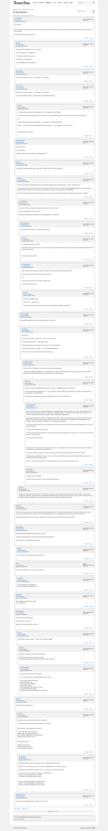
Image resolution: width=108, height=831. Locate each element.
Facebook (92, 828)
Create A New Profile (29, 9)
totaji (21, 647)
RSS (58, 811)
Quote (91, 38)
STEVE (20, 578)
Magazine (48, 2)
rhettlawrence (25, 223)
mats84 (25, 329)
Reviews (41, 2)
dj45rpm (20, 595)
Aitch (26, 292)
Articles (35, 2)
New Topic (25, 15)
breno (20, 105)
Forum (54, 2)
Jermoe (21, 713)
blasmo (28, 381)
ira (18, 563)
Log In (21, 9)
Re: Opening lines (20, 44)
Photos (60, 2)
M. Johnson (20, 71)
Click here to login (19, 819)
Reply (86, 38)
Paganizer (23, 756)
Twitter (94, 828)
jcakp (19, 699)
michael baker (21, 140)
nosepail (30, 469)
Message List (17, 15)
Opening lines (18, 19)
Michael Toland (21, 795)
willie (19, 43)
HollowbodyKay (29, 362)
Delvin (19, 162)
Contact (65, 2)
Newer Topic (17, 808)
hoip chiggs (19, 18)
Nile (20, 548)
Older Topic (25, 808)
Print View (32, 15)
